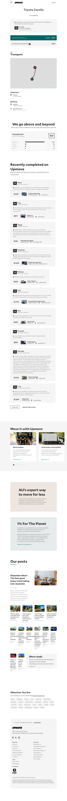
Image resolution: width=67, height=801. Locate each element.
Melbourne (19, 697)
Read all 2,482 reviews (29, 407)
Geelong (45, 700)
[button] (32, 79)
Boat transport (37, 755)
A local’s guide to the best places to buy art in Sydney (53, 635)
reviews (22, 136)
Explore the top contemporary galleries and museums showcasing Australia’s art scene (38, 638)
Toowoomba (27, 703)
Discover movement (23, 543)
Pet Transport (37, 757)
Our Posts (14, 747)
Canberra (21, 700)
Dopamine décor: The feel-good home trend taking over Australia (19, 578)
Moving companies (38, 753)
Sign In (54, 2)
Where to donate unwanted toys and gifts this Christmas (13, 662)
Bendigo (46, 703)
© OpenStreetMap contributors (50, 87)
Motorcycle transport (39, 749)
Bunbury (36, 706)
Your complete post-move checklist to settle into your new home (26, 616)
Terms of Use (15, 760)
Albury (52, 703)
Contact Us (15, 755)
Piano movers (37, 751)
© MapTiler (43, 87)
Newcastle (13, 700)
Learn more (16, 458)
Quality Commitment (17, 751)
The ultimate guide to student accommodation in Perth (39, 615)
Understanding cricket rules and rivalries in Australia (41, 662)
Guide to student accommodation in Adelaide (13, 635)
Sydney (13, 697)
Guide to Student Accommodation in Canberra (51, 614)
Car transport (37, 747)
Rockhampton (28, 706)
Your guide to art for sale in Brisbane (37, 660)
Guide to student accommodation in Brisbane (29, 635)
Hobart (51, 700)
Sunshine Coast (29, 700)
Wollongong (38, 700)
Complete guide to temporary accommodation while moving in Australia (21, 636)
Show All (13, 563)
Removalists (36, 743)
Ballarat (40, 703)
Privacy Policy (15, 762)
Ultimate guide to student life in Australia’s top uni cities (15, 615)
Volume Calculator (17, 753)
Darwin (34, 703)
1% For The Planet (16, 749)
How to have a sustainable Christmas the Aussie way (41, 658)
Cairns (20, 703)
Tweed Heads (47, 697)
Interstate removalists (39, 745)
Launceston (14, 706)
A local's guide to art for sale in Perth (20, 662)
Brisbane (26, 697)
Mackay (21, 706)
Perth (32, 697)
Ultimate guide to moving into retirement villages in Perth (46, 636)
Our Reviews (15, 745)
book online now (39, 694)
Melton (42, 706)
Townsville (13, 703)
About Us (14, 743)
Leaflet (38, 87)
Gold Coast (38, 697)
